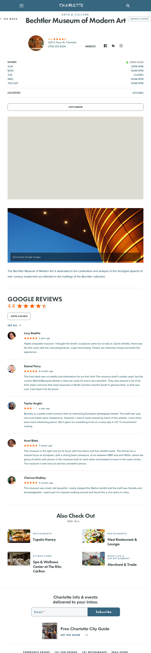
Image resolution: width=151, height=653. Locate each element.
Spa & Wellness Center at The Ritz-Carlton (47, 566)
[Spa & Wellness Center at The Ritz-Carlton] (19, 558)
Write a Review (19, 316)
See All (75, 521)
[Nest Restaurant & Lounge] (93, 536)
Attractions (42, 556)
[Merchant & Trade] (93, 558)
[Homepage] (74, 5)
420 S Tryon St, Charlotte (62, 42)
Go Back (9, 19)
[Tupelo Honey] (19, 536)
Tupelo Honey (44, 539)
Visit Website (75, 107)
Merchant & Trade (122, 564)
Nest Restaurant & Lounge (122, 541)
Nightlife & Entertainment (119, 557)
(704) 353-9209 (57, 46)
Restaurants (42, 533)
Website (90, 46)
